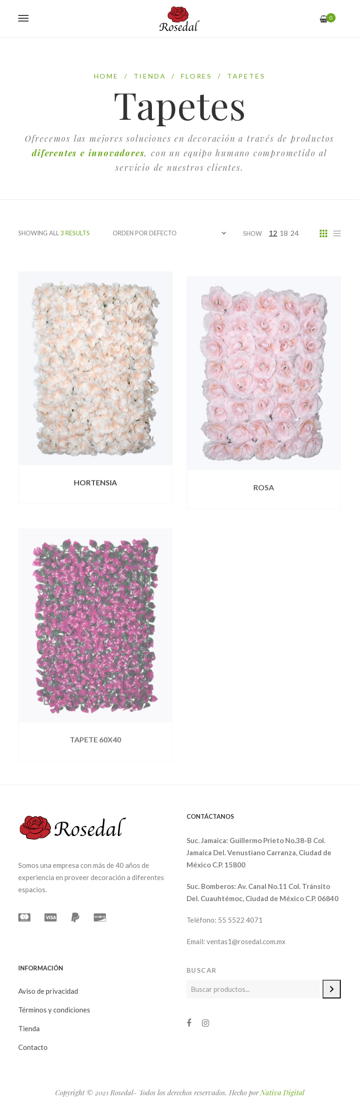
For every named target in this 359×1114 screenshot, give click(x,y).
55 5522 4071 (240, 920)
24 (294, 232)
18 (284, 232)
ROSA (263, 500)
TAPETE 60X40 (95, 757)
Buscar (201, 970)
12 (273, 232)
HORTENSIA (95, 490)
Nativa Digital (282, 1092)
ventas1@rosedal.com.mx (246, 941)
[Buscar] (332, 989)
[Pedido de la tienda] (169, 233)
